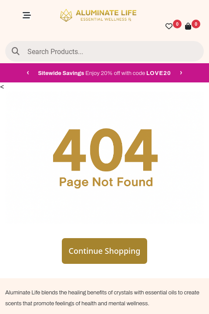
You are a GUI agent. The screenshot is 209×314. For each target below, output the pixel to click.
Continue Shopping (105, 251)
